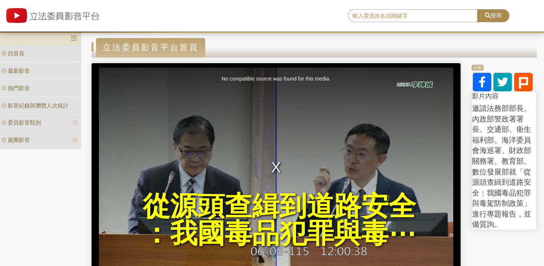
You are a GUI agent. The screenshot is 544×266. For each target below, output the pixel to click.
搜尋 (493, 15)
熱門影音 (15, 88)
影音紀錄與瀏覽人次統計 (35, 105)
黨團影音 (15, 140)
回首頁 (12, 53)
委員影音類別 (21, 122)
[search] (413, 16)
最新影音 (15, 71)
